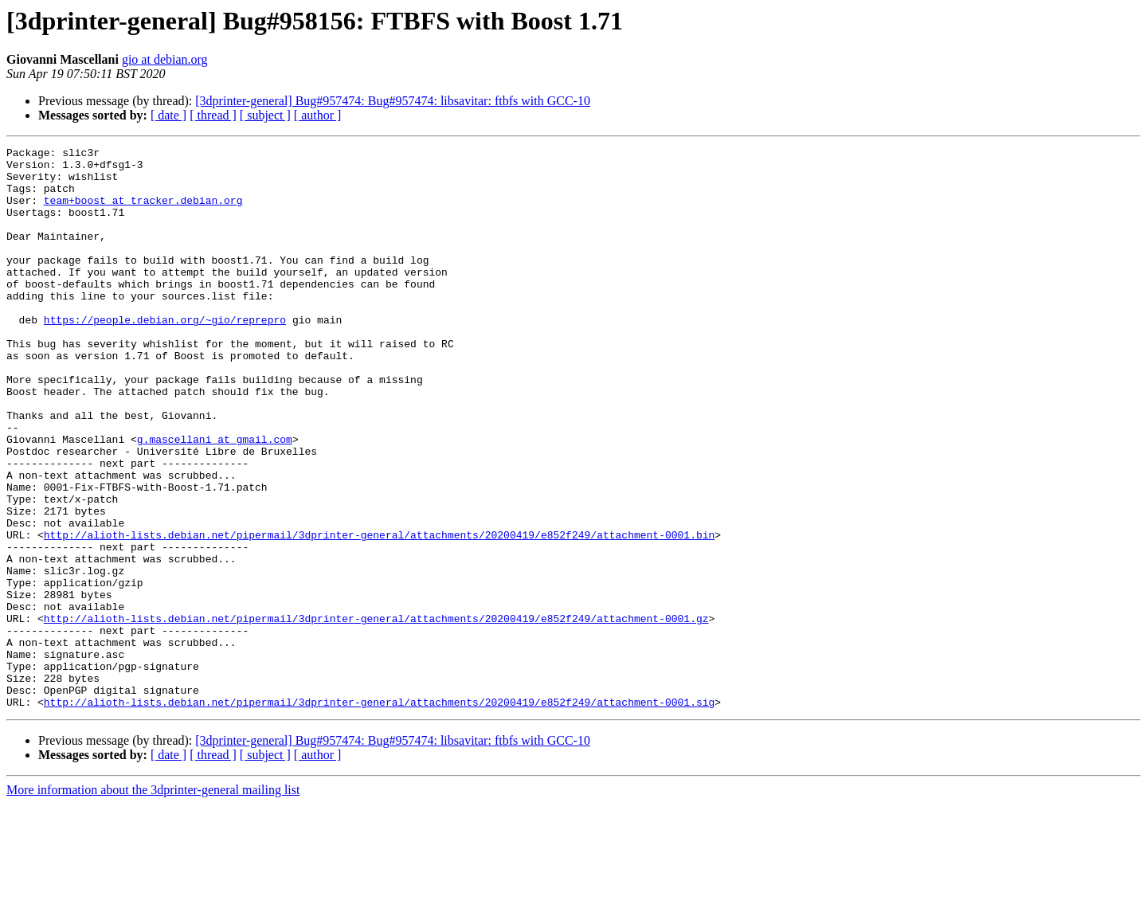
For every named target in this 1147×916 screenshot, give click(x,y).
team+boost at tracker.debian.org (143, 212)
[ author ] (318, 115)
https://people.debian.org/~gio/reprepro (165, 355)
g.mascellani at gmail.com (214, 498)
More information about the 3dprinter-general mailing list (152, 902)
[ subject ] (265, 115)
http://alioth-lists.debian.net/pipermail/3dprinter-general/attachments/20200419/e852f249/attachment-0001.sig (379, 814)
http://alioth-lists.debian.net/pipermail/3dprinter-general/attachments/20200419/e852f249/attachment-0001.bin (379, 613)
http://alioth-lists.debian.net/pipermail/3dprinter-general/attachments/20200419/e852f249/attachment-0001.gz (376, 714)
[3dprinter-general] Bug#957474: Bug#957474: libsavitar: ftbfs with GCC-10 (392, 101)
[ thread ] (213, 115)
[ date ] (168, 115)
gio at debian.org (165, 59)
